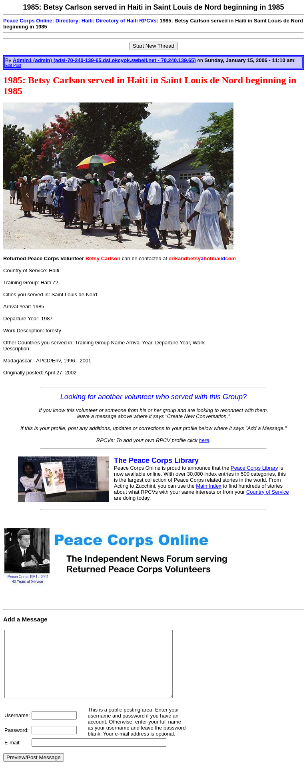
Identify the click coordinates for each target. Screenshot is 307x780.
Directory (67, 21)
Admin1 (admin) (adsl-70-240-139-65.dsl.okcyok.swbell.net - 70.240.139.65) (104, 60)
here (204, 440)
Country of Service (267, 492)
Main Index (208, 486)
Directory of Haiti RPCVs (126, 21)
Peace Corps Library (254, 468)
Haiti (87, 21)
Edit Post (13, 65)
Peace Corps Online (27, 21)
